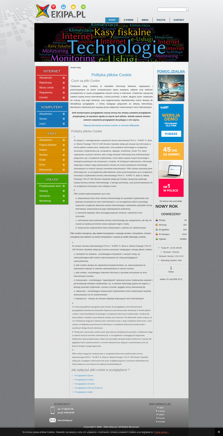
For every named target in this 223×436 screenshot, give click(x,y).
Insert (42, 123)
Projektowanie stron (50, 186)
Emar (42, 164)
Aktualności (45, 77)
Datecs (43, 150)
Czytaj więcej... (161, 432)
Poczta (161, 20)
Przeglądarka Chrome (85, 384)
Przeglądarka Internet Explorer (89, 388)
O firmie (128, 20)
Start (112, 20)
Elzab (42, 159)
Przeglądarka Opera (84, 375)
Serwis (43, 118)
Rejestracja (45, 82)
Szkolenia (44, 196)
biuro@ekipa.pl (65, 420)
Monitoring (45, 201)
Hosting (43, 191)
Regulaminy (45, 92)
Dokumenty (45, 169)
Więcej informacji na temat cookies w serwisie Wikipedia (111, 125)
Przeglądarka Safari (84, 392)
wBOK (145, 20)
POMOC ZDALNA (171, 71)
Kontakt (179, 20)
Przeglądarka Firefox (84, 380)
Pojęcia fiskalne (48, 145)
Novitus (43, 154)
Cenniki (43, 97)
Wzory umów (46, 87)
